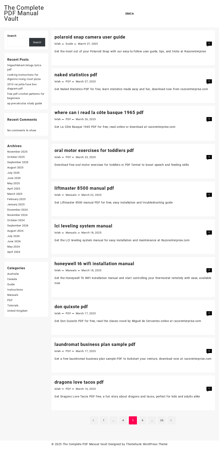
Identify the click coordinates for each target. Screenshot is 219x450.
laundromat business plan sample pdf (95, 344)
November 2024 (17, 214)
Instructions (15, 289)
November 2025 (17, 151)
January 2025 (16, 204)
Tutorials (13, 305)
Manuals (71, 194)
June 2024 (14, 241)
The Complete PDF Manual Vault (24, 13)
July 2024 (13, 236)
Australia (13, 273)
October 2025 (16, 156)
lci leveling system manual (83, 225)
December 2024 (17, 209)
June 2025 (14, 178)
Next (172, 420)
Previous (94, 420)
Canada (12, 279)
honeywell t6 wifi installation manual (94, 263)
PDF (68, 81)
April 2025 (13, 188)
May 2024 (13, 246)
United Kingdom (17, 310)
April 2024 (13, 251)
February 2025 (16, 199)
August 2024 (15, 230)
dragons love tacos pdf (79, 382)
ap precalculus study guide (24, 103)
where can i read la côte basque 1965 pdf (99, 112)
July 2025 (13, 172)
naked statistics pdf (75, 74)
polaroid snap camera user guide (89, 37)
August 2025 (15, 167)
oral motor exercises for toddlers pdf (94, 150)
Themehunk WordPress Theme (146, 444)
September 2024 (17, 225)
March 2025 (14, 193)
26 (161, 420)
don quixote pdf (71, 306)
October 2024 (16, 220)
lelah (57, 43)
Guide (69, 43)
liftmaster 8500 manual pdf (84, 188)
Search (11, 35)
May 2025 (13, 183)
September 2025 (17, 162)
